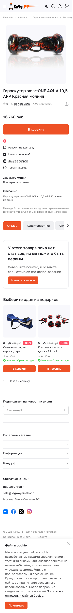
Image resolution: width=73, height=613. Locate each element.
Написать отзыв (23, 280)
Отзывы (12, 225)
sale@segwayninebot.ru (19, 493)
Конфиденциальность (17, 536)
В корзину (36, 129)
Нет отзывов (20, 103)
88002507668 (12, 486)
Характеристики (38, 225)
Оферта (42, 536)
